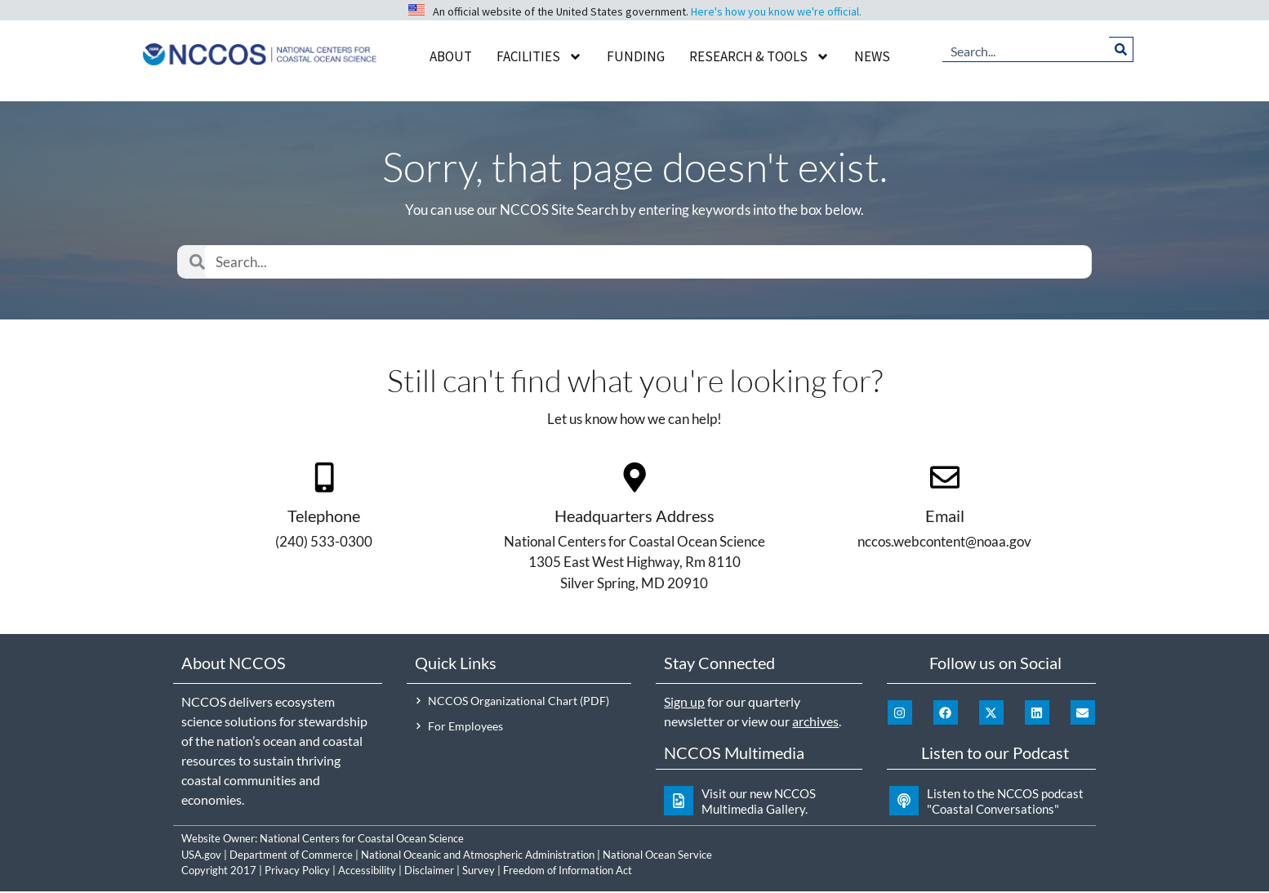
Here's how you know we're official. (776, 11)
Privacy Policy (297, 871)
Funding (636, 56)
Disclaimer (429, 871)
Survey (478, 871)
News (872, 56)
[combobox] (1025, 49)
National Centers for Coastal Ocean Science (362, 839)
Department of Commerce (291, 855)
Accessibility (367, 871)
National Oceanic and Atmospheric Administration (477, 855)
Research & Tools (759, 57)
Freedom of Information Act (567, 871)
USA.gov (201, 855)
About (451, 56)
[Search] (1121, 49)
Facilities (539, 57)
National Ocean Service (657, 855)
